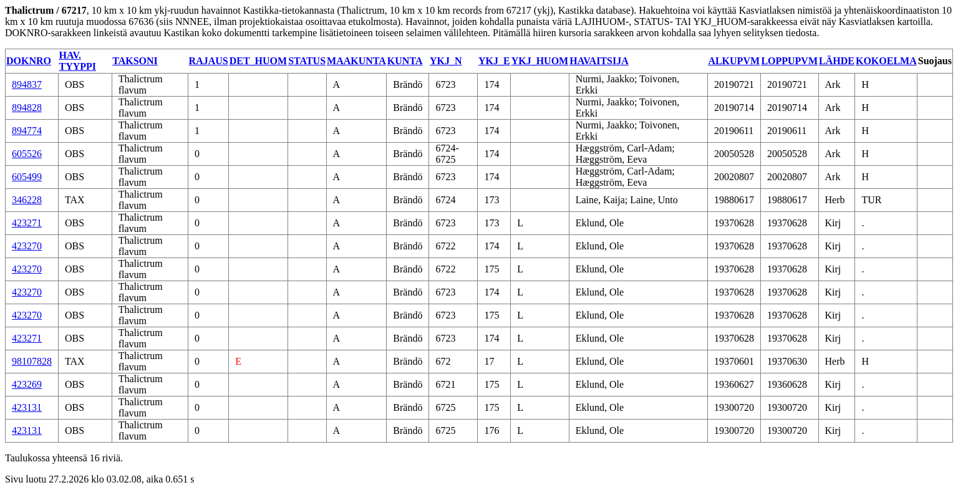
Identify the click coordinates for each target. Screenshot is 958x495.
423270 (27, 246)
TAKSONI (135, 60)
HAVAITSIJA (599, 60)
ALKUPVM (734, 60)
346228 (27, 200)
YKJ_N (446, 60)
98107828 (32, 361)
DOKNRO (28, 60)
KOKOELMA (886, 60)
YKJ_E (494, 60)
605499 (27, 176)
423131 (27, 407)
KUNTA (405, 60)
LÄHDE (836, 60)
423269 (27, 384)
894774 (27, 130)
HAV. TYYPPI (78, 61)
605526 (27, 153)
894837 (27, 84)
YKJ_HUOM (540, 60)
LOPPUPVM (789, 60)
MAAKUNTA (356, 60)
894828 (27, 107)
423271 (27, 223)
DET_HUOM (258, 60)
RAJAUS (208, 60)
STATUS (307, 60)
